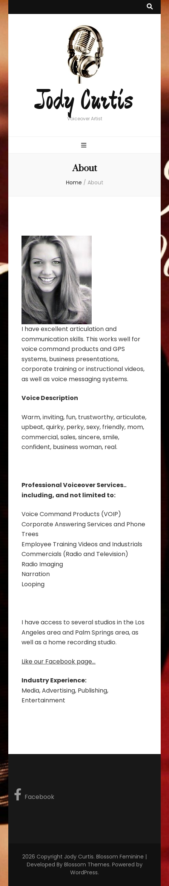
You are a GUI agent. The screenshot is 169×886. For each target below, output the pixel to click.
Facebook (34, 794)
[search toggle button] (150, 7)
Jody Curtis (84, 101)
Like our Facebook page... (58, 661)
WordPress (84, 872)
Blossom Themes (86, 864)
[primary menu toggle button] (84, 146)
